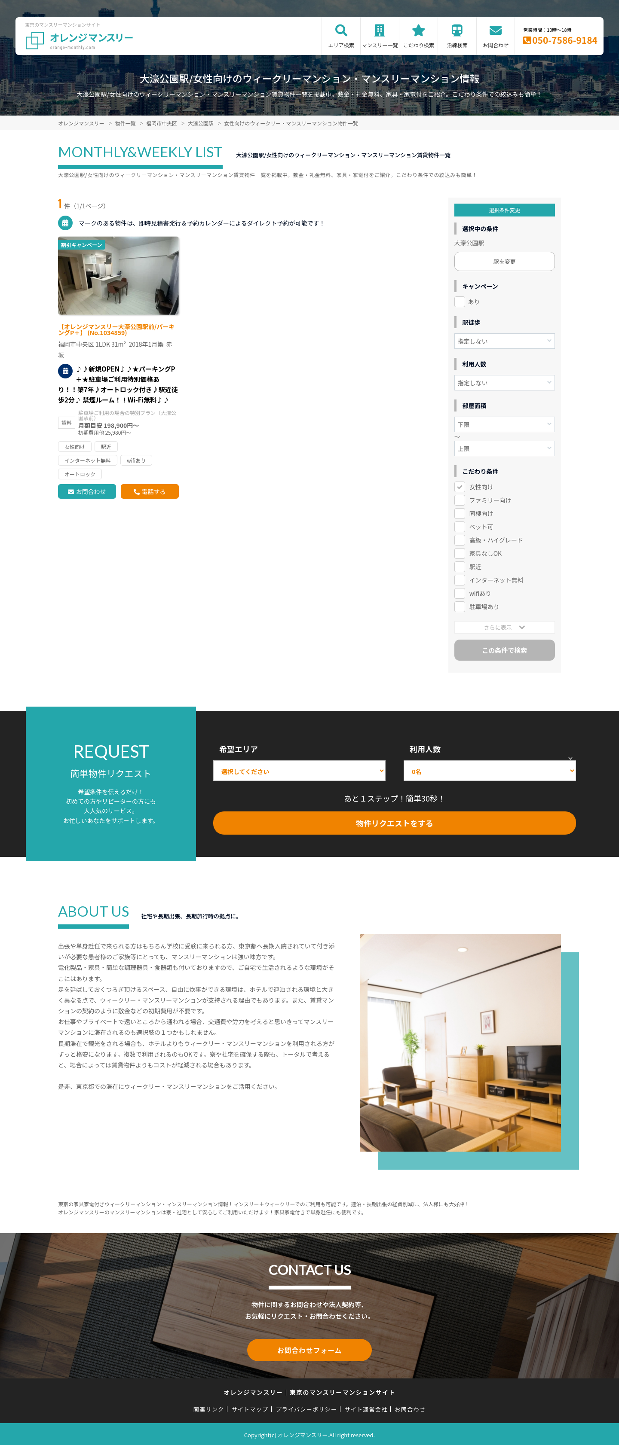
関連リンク (208, 1407)
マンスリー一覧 (380, 45)
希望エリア (238, 748)
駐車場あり (484, 606)
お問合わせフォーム (309, 1349)
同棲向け (481, 513)
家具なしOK (485, 553)
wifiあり (480, 593)
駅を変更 (504, 261)
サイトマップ (250, 1407)
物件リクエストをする (394, 823)
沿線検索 (457, 45)
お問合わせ (496, 45)
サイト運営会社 (365, 1407)
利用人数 (425, 748)
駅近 (475, 566)
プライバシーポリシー (306, 1407)
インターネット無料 (496, 580)
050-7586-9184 (565, 40)
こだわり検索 (418, 45)
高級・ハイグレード (496, 540)
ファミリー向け (490, 500)
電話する (153, 491)
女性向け (481, 486)
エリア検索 (341, 45)
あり (474, 301)
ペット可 (481, 526)
